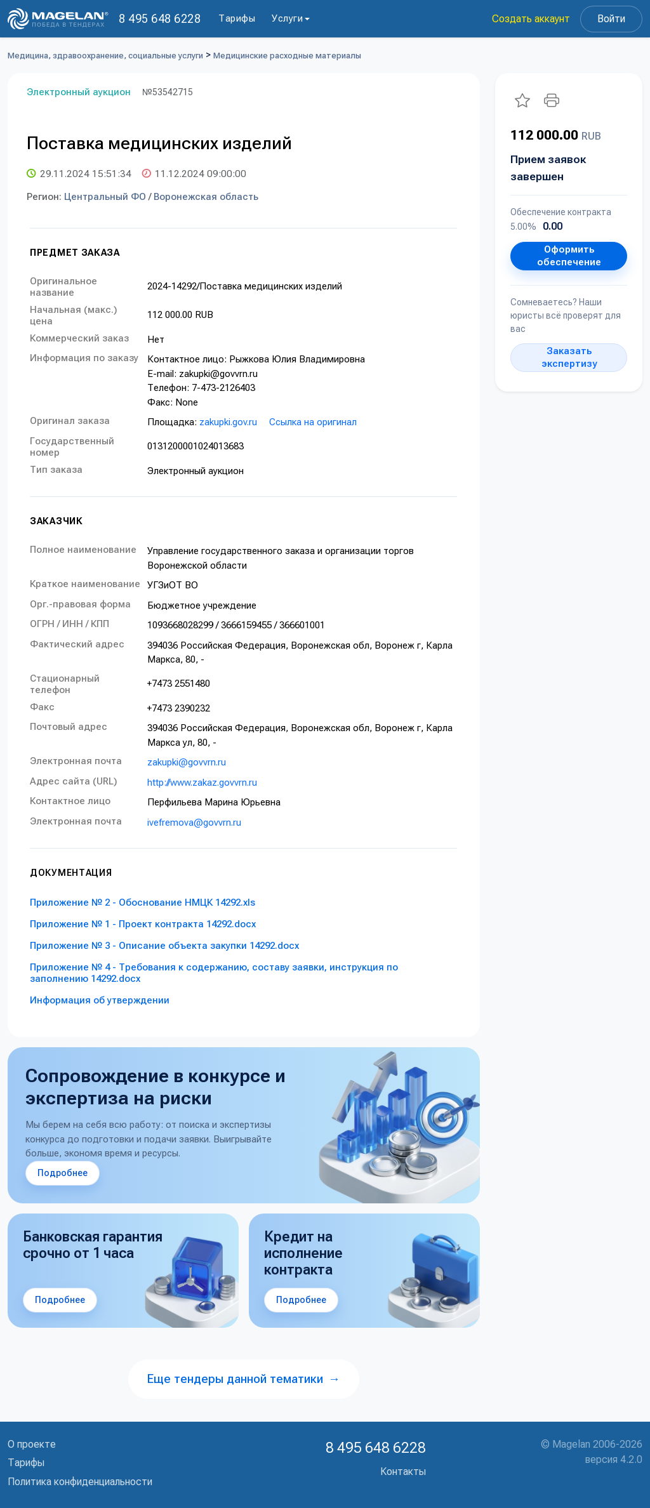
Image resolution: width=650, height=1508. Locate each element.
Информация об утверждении (99, 1000)
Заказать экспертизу (569, 357)
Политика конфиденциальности (80, 1482)
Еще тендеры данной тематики (243, 1379)
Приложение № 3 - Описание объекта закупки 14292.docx (164, 945)
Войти (611, 19)
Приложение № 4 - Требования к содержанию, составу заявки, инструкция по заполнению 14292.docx (214, 973)
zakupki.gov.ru (228, 422)
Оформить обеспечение (569, 256)
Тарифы (236, 18)
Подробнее (62, 1173)
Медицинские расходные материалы (287, 55)
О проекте (32, 1444)
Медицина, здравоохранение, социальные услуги (105, 55)
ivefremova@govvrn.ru (194, 822)
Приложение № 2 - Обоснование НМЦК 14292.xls (142, 902)
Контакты (403, 1471)
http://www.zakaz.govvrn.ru (202, 782)
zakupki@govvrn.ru (186, 762)
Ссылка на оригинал (313, 422)
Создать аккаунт (531, 19)
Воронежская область (206, 196)
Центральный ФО (105, 196)
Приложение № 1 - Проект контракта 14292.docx (143, 924)
